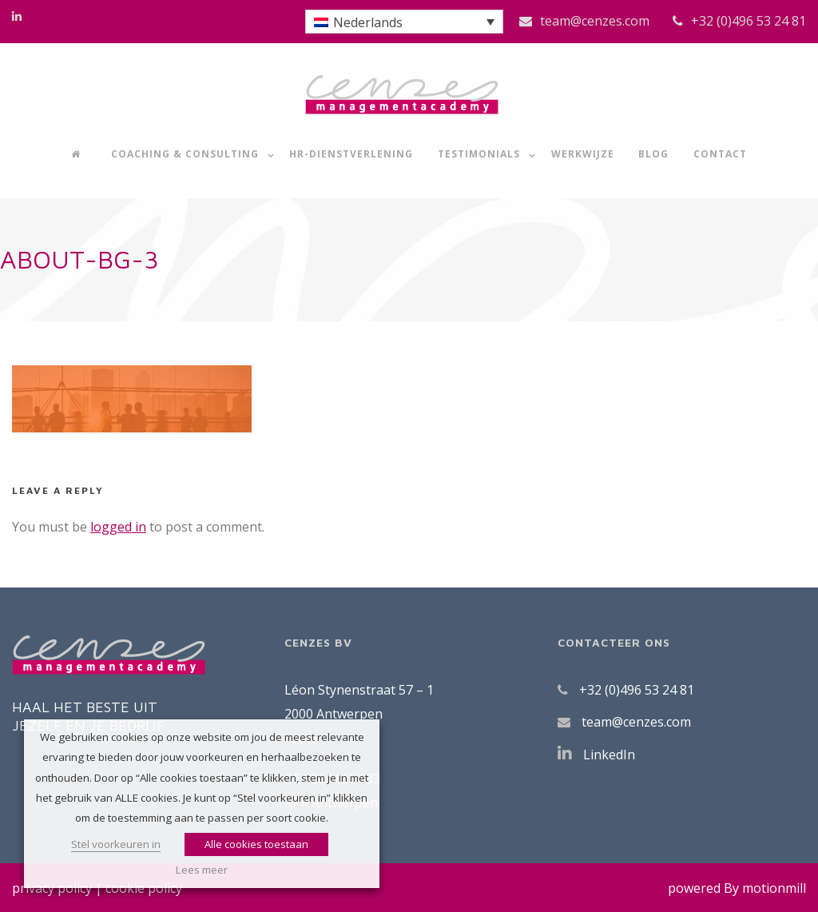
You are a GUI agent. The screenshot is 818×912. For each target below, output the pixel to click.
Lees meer (202, 869)
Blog (653, 154)
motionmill (774, 888)
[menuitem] (404, 22)
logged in (118, 527)
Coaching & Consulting (185, 154)
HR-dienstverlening (351, 154)
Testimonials (479, 154)
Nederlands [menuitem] (368, 22)
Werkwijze (582, 154)
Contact (720, 154)
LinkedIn (609, 754)
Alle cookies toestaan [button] (256, 844)
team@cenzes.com (594, 21)
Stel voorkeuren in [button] (116, 844)
